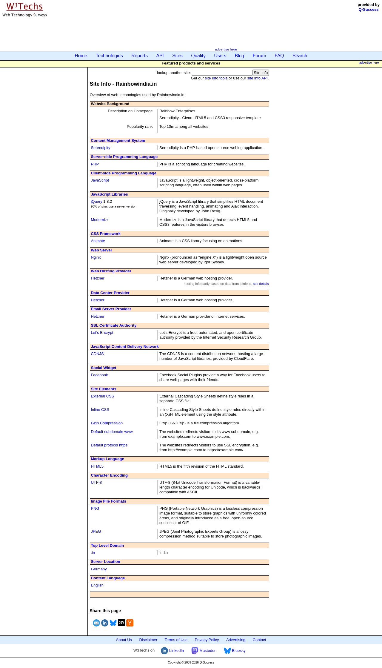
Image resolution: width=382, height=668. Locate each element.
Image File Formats (108, 501)
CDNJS (97, 353)
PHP (95, 164)
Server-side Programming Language (124, 156)
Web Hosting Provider (111, 271)
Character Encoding (109, 475)
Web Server (101, 250)
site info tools (216, 78)
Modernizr (99, 219)
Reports (139, 55)
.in (93, 552)
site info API (257, 78)
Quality (198, 55)
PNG (95, 508)
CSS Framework (106, 233)
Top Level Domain (107, 545)
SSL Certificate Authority (113, 325)
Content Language (108, 578)
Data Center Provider (110, 293)
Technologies (109, 55)
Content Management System (118, 140)
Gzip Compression (107, 423)
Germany (99, 569)
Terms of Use (176, 640)
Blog (239, 55)
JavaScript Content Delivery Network (125, 346)
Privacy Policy (207, 640)
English (97, 585)
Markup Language (107, 459)
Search (299, 55)
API (160, 55)
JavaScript (100, 180)
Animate (98, 241)
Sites (177, 55)
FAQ (279, 55)
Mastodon (204, 650)
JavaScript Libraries (109, 194)
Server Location (105, 561)
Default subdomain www (112, 431)
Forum (259, 55)
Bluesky (235, 650)
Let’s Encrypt (102, 332)
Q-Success (369, 9)
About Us (124, 640)
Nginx (96, 257)
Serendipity (100, 147)
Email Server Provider (111, 309)
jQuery (96, 201)
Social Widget (103, 368)
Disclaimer (148, 640)
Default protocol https (109, 445)
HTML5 (97, 466)
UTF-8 (96, 482)
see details (261, 283)
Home (81, 55)
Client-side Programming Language (123, 173)
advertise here (226, 49)
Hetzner (97, 278)
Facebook (99, 375)
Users (220, 55)
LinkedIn (172, 650)
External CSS (102, 396)
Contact (259, 640)
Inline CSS (100, 409)
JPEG (96, 531)
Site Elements (103, 389)
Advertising (235, 640)
